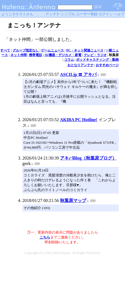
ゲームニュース (52, 50)
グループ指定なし (26, 50)
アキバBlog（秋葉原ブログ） (88, 158)
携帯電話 (35, 55)
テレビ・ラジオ (95, 55)
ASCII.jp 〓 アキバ (78, 74)
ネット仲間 (18, 55)
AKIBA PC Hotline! (78, 119)
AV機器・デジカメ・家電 (63, 55)
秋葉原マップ (73, 200)
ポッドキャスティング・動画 (97, 60)
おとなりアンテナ (80, 65)
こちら (45, 237)
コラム (69, 60)
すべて (5, 50)
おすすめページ (107, 65)
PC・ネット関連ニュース (84, 50)
